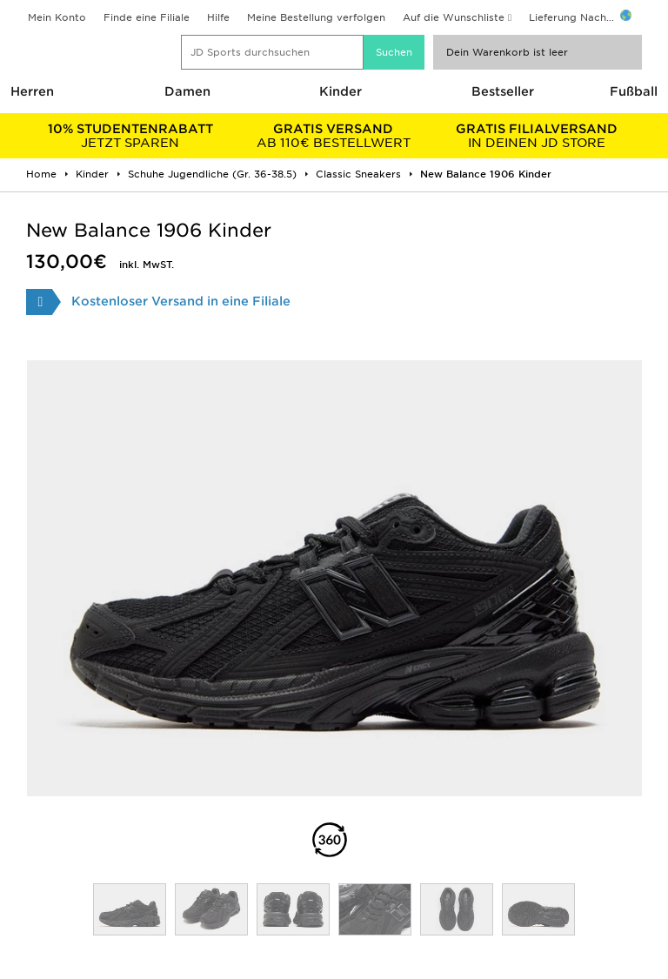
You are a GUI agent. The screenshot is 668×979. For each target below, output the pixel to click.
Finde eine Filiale (147, 17)
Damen (187, 91)
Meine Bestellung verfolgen (316, 17)
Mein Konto (57, 17)
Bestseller (502, 91)
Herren (32, 91)
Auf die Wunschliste (453, 17)
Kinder (340, 91)
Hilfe (218, 17)
